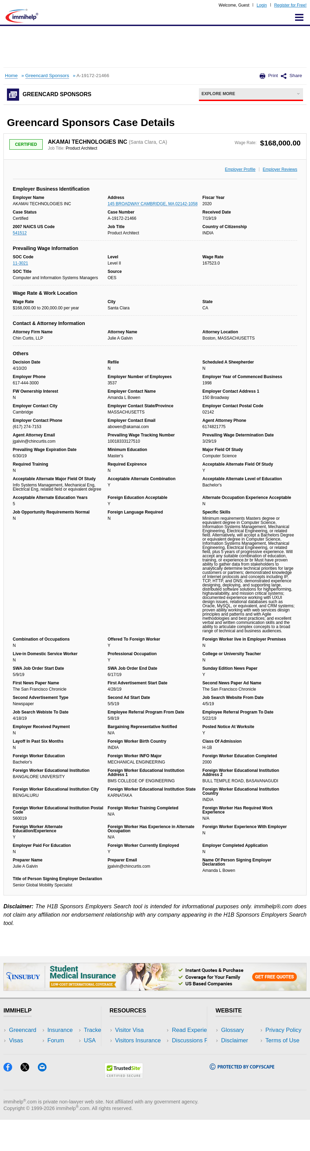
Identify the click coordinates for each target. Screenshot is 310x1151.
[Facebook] (11, 1100)
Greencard (22, 1030)
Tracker (18, 1072)
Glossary (232, 1030)
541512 (20, 233)
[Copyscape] (242, 1098)
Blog (69, 1072)
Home (11, 75)
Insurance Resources (142, 1072)
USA (69, 1030)
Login (262, 5)
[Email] (45, 1100)
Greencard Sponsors (47, 75)
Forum (17, 1061)
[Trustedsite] (123, 1107)
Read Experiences (138, 1051)
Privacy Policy (239, 1051)
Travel (71, 1040)
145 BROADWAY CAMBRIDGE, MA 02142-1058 (153, 203)
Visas (16, 1040)
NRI (69, 1051)
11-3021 (20, 263)
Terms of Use (238, 1061)
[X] (28, 1100)
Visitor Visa (129, 1030)
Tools (70, 1061)
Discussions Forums (141, 1061)
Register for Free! (290, 5)
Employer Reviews (280, 169)
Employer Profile (240, 169)
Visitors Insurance (138, 1040)
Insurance (21, 1051)
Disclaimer (234, 1040)
